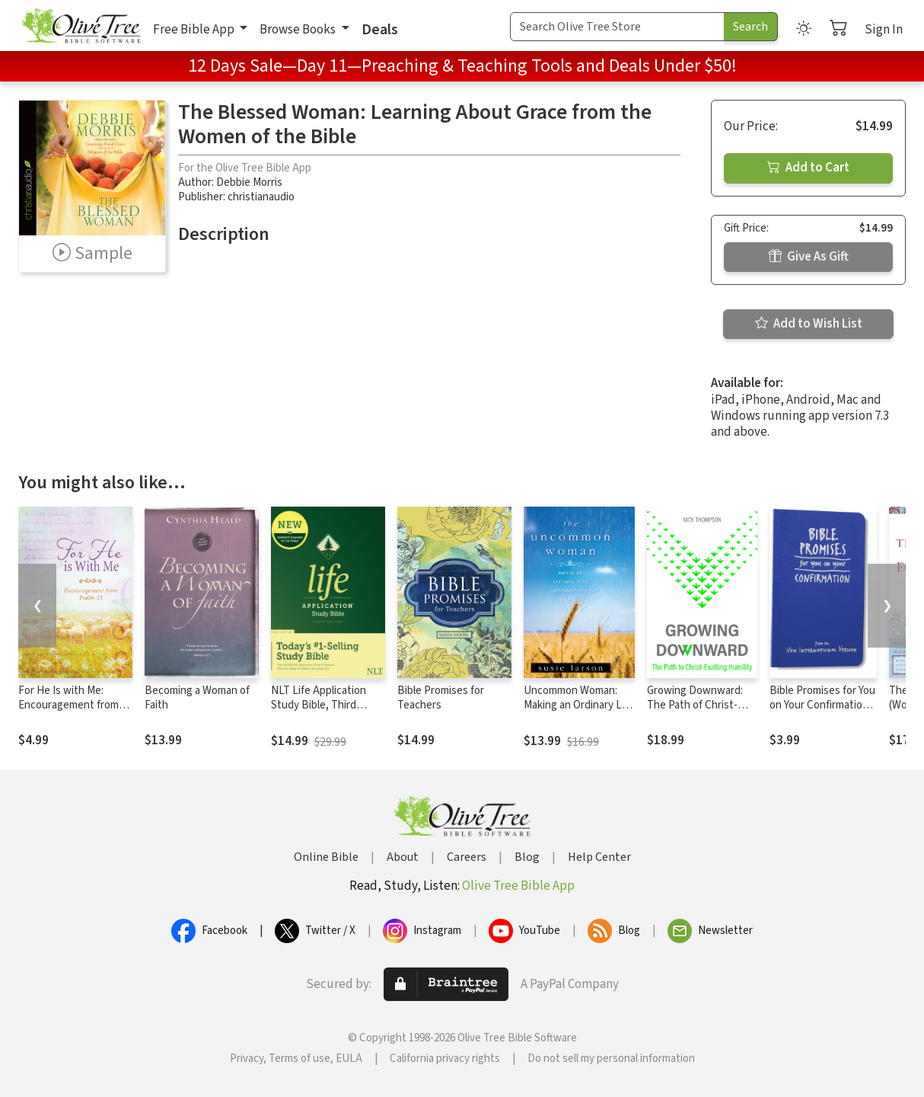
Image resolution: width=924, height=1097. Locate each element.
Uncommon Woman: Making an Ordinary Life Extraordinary (579, 705)
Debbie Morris (249, 182)
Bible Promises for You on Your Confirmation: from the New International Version (822, 712)
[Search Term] (617, 26)
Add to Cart (808, 167)
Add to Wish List (808, 324)
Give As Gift (809, 257)
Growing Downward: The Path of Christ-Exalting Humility (695, 705)
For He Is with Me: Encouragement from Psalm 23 (68, 705)
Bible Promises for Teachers (440, 698)
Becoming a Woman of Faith (197, 698)
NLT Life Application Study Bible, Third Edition (318, 705)
